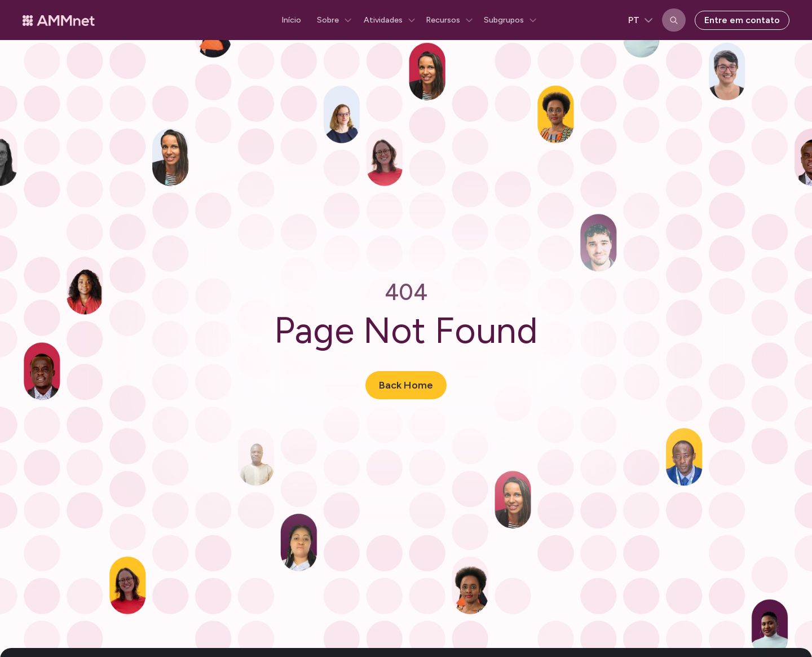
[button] (332, 20)
